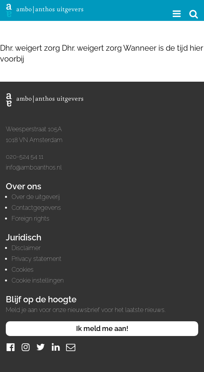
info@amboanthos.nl (34, 167)
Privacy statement (36, 258)
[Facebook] (10, 347)
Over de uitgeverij (36, 197)
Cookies (23, 269)
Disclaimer (26, 248)
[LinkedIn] (55, 347)
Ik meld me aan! (102, 328)
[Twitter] (40, 347)
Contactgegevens (36, 207)
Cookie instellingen (38, 280)
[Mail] (70, 347)
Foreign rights (30, 218)
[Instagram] (25, 347)
